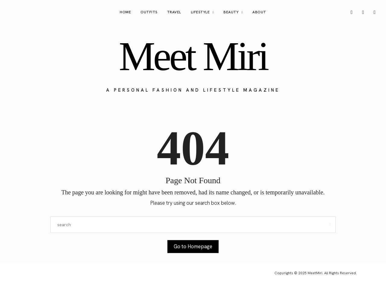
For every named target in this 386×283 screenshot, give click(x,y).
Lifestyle (200, 12)
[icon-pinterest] (363, 12)
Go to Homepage (193, 246)
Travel (174, 12)
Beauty (231, 12)
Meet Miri (193, 56)
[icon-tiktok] (374, 12)
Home (125, 12)
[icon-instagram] (351, 12)
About (259, 12)
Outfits (149, 12)
